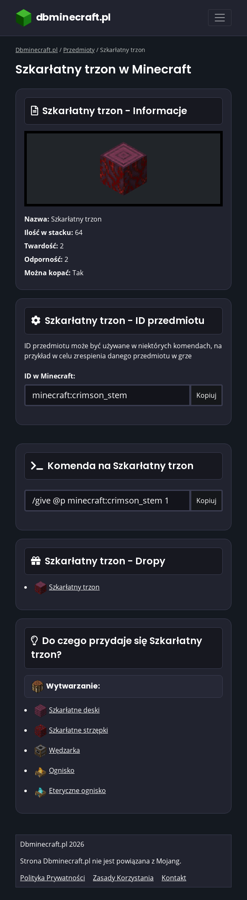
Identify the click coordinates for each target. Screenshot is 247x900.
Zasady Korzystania (123, 877)
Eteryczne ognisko (77, 790)
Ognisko (62, 770)
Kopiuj (206, 395)
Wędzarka (64, 750)
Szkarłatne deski (74, 710)
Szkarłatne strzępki (78, 730)
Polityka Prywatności (52, 877)
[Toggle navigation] (220, 17)
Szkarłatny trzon (74, 587)
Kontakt (174, 877)
